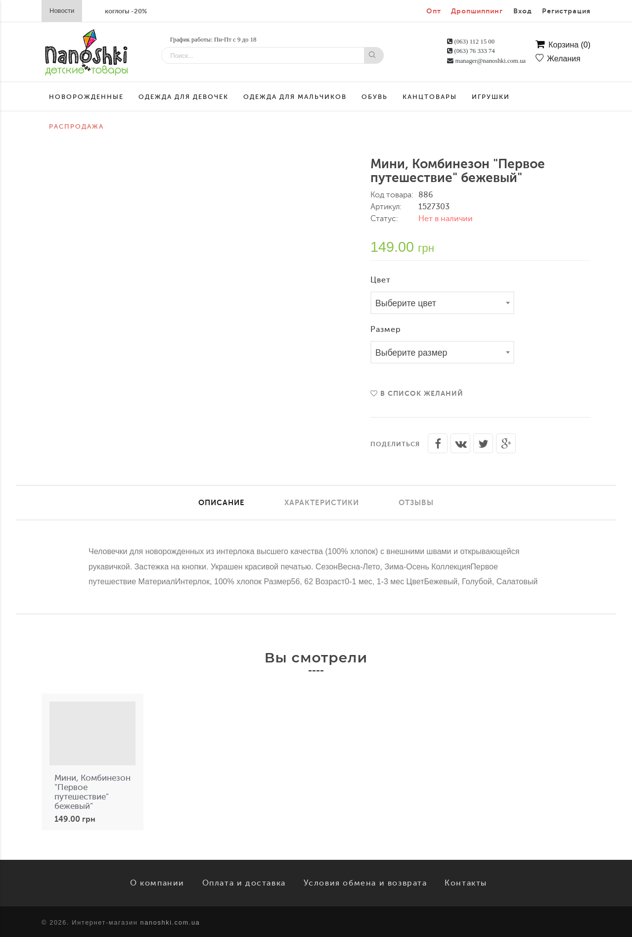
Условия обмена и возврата (365, 883)
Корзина (563, 45)
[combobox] (442, 302)
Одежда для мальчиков (295, 96)
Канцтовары (430, 96)
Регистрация (566, 11)
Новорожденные (86, 96)
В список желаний (416, 393)
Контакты (466, 883)
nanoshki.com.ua (170, 922)
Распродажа (76, 126)
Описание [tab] (221, 502)
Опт (433, 11)
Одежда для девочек (183, 96)
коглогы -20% (126, 11)
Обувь (374, 96)
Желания (558, 58)
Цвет (380, 280)
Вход (522, 11)
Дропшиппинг (477, 11)
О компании (157, 883)
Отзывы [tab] (416, 502)
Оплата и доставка (244, 883)
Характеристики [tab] (321, 502)
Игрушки (491, 96)
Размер (385, 329)
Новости (61, 10)
